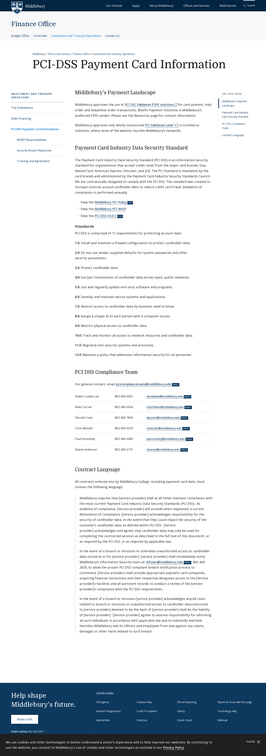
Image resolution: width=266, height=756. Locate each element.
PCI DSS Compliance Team (233, 126)
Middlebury (38, 54)
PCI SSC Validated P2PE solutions (149, 104)
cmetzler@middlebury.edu (164, 428)
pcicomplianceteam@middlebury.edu (143, 384)
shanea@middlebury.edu (163, 449)
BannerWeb (103, 720)
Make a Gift (24, 719)
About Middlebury (182, 5)
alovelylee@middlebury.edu (165, 396)
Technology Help (227, 711)
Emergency (102, 702)
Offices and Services (208, 5)
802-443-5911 (36, 731)
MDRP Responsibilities (32, 140)
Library (181, 711)
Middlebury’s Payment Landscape (234, 103)
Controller (40, 36)
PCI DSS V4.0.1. (106, 216)
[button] (249, 5)
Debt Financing (21, 118)
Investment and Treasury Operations (76, 36)
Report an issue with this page (234, 702)
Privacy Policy (173, 747)
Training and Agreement (33, 161)
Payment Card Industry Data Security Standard (235, 114)
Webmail (222, 720)
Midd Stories (232, 5)
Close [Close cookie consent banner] (253, 742)
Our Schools (151, 5)
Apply (165, 5)
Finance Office (33, 24)
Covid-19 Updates (147, 711)
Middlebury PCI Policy (111, 202)
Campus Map (144, 702)
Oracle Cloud (184, 720)
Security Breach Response (34, 150)
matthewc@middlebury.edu (165, 407)
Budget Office (20, 36)
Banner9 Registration (108, 711)
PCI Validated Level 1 (160, 125)
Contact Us (112, 36)
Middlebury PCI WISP (110, 209)
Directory (142, 720)
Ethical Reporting (186, 702)
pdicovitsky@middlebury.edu (166, 439)
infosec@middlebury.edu (164, 562)
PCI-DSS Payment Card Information (35, 129)
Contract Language (233, 135)
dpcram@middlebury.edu (163, 418)
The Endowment (22, 108)
